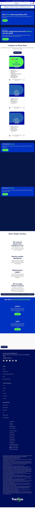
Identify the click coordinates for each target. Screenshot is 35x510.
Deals (4, 376)
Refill (3, 385)
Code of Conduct (12, 442)
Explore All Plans (17, 52)
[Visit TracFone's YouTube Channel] (13, 361)
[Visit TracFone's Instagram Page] (6, 361)
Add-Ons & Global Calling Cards (8, 374)
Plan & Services (5, 371)
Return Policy (12, 438)
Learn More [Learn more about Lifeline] (17, 314)
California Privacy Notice (14, 451)
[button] (31, 3)
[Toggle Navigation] (1, 3)
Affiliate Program (12, 425)
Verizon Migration (5, 416)
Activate (4, 390)
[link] (33, 3)
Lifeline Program (5, 413)
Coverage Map (5, 406)
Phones (4, 369)
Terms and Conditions (13, 430)
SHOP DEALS (4, 346)
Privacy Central (12, 436)
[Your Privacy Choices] (17, 450)
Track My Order (5, 395)
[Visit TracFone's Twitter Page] (10, 361)
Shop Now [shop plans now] (5, 194)
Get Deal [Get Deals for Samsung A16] (5, 20)
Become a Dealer (12, 427)
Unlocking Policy (12, 440)
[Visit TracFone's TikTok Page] (16, 361)
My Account (4, 397)
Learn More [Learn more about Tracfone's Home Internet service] (5, 39)
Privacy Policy (12, 434)
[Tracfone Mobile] (16, 3)
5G (3, 411)
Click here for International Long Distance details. (24, 469)
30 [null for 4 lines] (16, 66)
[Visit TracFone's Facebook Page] (3, 361)
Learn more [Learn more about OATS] (17, 329)
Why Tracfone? (5, 404)
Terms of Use (12, 432)
